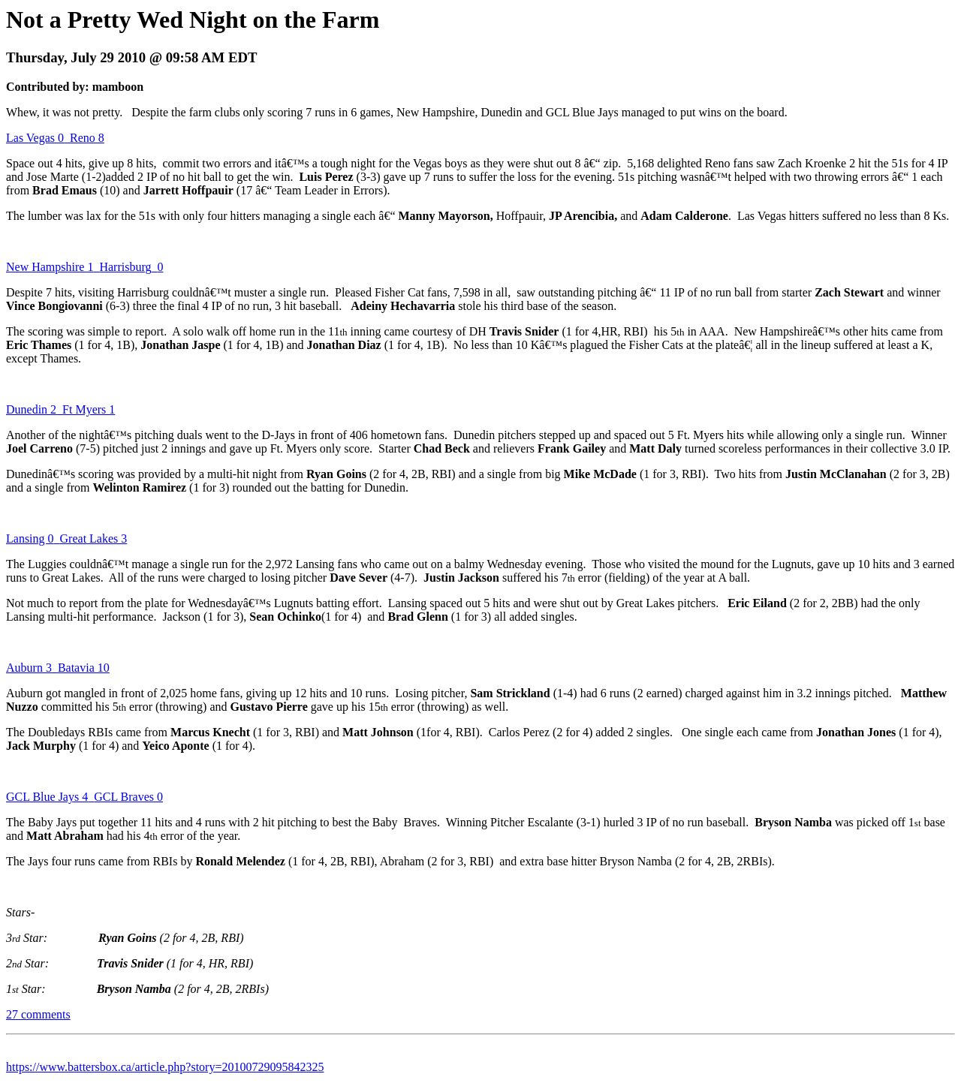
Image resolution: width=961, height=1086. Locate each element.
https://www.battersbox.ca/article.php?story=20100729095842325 (165, 1066)
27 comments (38, 1014)
